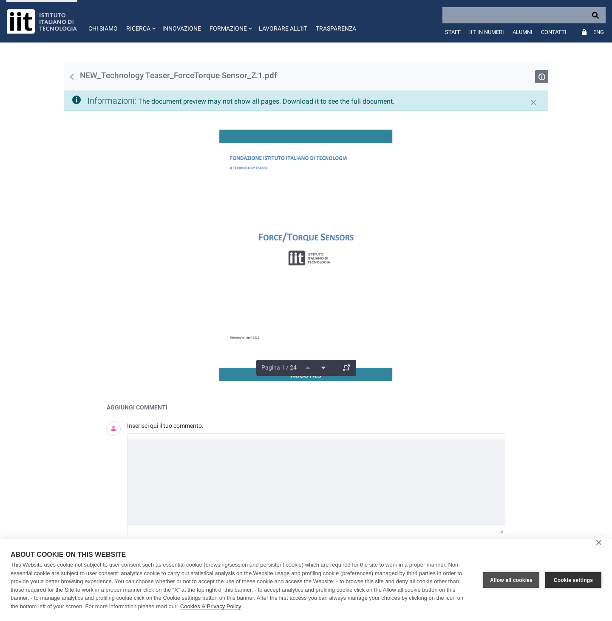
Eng (598, 32)
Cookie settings (573, 580)
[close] (599, 542)
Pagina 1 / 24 (279, 367)
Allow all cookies (511, 580)
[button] (140, 21)
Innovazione (181, 28)
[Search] (524, 15)
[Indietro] (72, 77)
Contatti (554, 32)
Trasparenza (336, 28)
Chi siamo (103, 28)
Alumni (523, 32)
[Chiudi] (533, 102)
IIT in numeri (486, 32)
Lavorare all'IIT (283, 28)
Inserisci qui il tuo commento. (165, 425)
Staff (453, 32)
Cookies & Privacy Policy (210, 606)
